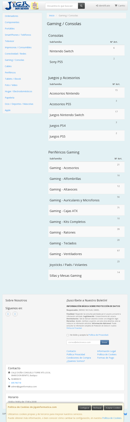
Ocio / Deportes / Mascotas (19, 103)
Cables (8, 66)
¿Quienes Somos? (76, 360)
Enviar (104, 342)
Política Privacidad (76, 354)
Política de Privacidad (74, 328)
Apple (8, 110)
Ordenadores (11, 15)
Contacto (71, 351)
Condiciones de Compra (79, 357)
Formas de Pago (105, 357)
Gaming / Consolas (14, 59)
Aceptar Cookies (113, 407)
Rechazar (97, 407)
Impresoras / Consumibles (18, 47)
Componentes (12, 22)
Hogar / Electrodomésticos (18, 91)
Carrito (120, 5)
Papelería (9, 97)
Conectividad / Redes (15, 53)
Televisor (9, 41)
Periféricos (10, 72)
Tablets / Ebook (13, 78)
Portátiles (10, 28)
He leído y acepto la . (89, 335)
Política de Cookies (112, 418)
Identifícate (102, 5)
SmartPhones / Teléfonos (18, 34)
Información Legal (106, 351)
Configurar (84, 407)
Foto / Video (11, 85)
